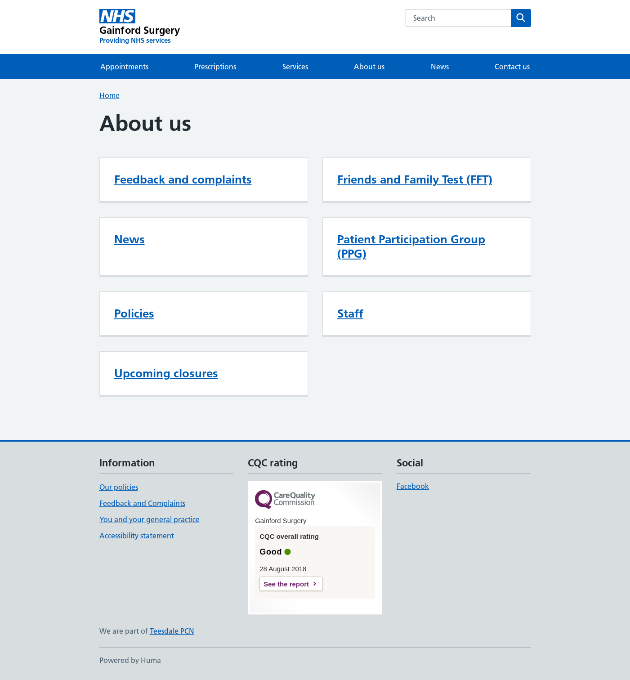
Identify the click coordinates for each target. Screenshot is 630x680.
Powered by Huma (130, 660)
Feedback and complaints (183, 179)
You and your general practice (149, 519)
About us (369, 66)
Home (109, 95)
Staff (350, 313)
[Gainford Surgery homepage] (139, 27)
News (440, 66)
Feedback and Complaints (142, 503)
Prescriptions (215, 66)
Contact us (512, 66)
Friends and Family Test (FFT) (414, 179)
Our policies (118, 487)
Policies (134, 313)
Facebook (413, 486)
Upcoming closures (166, 373)
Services (295, 66)
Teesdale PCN (172, 630)
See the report (286, 584)
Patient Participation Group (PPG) (411, 246)
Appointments (124, 66)
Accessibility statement (136, 535)
